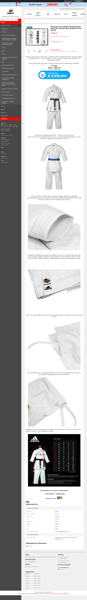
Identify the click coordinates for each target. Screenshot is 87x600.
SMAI (3, 51)
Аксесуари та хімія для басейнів (8, 102)
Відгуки (3, 109)
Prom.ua (51, 592)
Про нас (3, 106)
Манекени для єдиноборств (9, 74)
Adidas (3, 47)
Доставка (3, 112)
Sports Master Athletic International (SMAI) (7, 43)
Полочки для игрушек (7, 95)
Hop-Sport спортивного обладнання (8, 78)
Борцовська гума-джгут (8, 68)
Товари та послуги (6, 25)
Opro (3, 62)
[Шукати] (19, 20)
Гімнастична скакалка (8, 65)
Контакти (57, 14)
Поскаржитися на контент (51, 593)
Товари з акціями (74, 14)
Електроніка (5, 71)
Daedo (3, 54)
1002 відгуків (69, 1)
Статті (66, 14)
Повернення (4, 115)
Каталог (4, 32)
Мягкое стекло (6, 92)
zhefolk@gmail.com (6, 149)
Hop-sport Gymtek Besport (8, 35)
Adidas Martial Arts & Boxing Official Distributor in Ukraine (9, 39)
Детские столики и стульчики (9, 88)
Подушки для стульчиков (8, 98)
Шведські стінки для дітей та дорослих (9, 58)
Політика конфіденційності (64, 593)
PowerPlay (4, 28)
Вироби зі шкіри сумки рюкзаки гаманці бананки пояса (9, 84)
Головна (29, 14)
